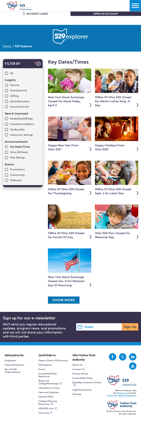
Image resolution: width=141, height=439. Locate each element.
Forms (41, 369)
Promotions (17, 169)
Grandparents (18, 90)
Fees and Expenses (48, 392)
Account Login (37, 13)
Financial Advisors (14, 364)
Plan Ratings (17, 157)
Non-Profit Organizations (12, 370)
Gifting (14, 95)
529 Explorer (45, 364)
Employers (10, 360)
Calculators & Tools (48, 388)
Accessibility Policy (82, 378)
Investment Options (22, 124)
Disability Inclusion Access (86, 382)
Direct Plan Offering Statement (121, 395)
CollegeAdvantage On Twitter (122, 357)
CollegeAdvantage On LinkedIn (132, 357)
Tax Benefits (17, 129)
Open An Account (105, 13)
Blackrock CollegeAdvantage (48, 382)
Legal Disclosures (81, 389)
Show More (65, 300)
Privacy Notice (80, 373)
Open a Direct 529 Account (53, 360)
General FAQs (45, 396)
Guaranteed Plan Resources (47, 375)
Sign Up (130, 327)
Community (17, 175)
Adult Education (20, 101)
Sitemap (76, 394)
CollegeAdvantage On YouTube (132, 366)
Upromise (43, 412)
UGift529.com (46, 408)
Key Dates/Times (20, 146)
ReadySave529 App (21, 118)
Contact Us (78, 369)
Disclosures (122, 393)
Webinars (16, 180)
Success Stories (19, 106)
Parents (14, 85)
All (11, 73)
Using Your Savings (21, 134)
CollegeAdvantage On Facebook (112, 357)
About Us (77, 364)
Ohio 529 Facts (19, 152)
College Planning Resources (47, 402)
